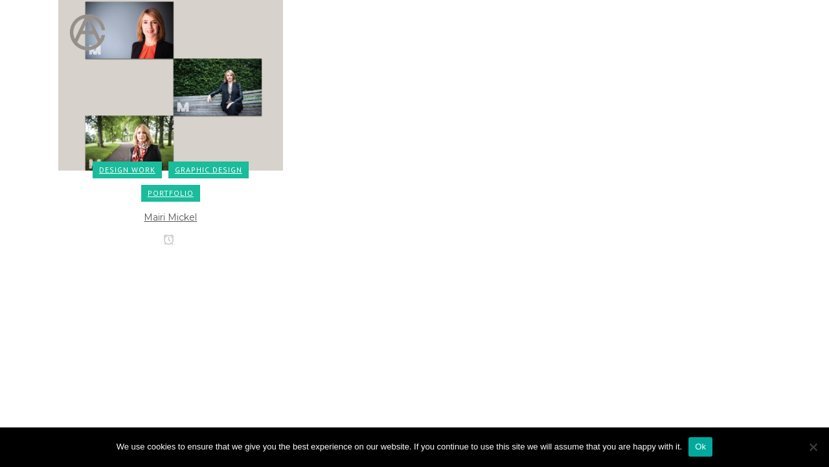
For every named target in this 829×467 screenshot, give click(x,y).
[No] (812, 446)
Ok (700, 446)
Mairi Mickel (170, 217)
